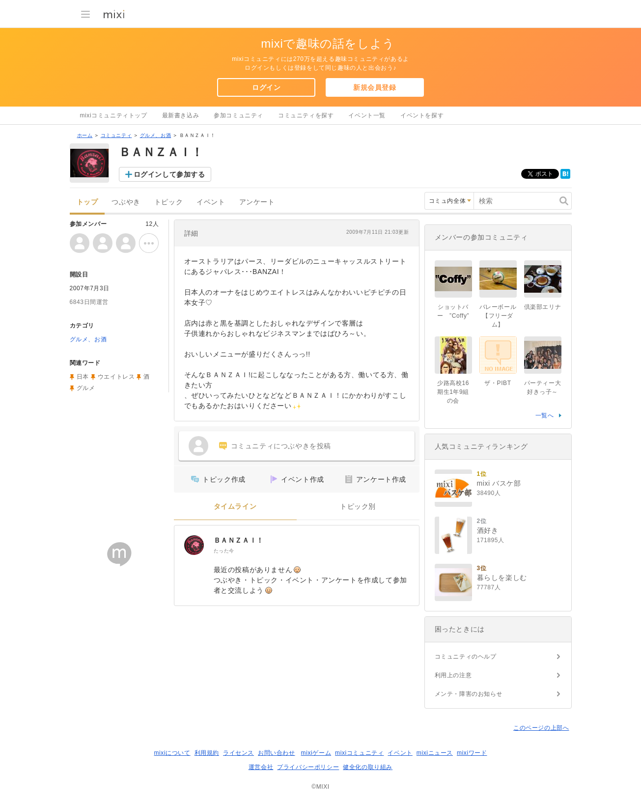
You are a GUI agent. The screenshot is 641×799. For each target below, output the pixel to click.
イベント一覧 (367, 115)
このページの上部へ (541, 727)
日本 (83, 376)
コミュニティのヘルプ (466, 656)
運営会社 (261, 767)
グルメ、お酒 (155, 135)
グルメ (86, 388)
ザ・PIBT (497, 383)
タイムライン (235, 506)
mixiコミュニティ (359, 752)
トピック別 (358, 506)
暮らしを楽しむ (502, 577)
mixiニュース (435, 752)
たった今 (224, 550)
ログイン (266, 87)
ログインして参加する (169, 174)
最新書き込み (180, 115)
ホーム (85, 135)
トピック (168, 202)
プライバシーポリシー (308, 767)
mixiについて (172, 752)
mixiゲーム (316, 752)
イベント (210, 202)
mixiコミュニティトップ (113, 115)
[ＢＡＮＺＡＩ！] (194, 545)
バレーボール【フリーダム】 (498, 315)
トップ (87, 202)
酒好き (488, 530)
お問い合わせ (276, 752)
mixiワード (472, 752)
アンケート (257, 202)
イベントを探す (422, 115)
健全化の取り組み (367, 767)
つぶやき (125, 202)
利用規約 (207, 752)
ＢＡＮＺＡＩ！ (239, 540)
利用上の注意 (453, 675)
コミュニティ (116, 135)
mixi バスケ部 (499, 483)
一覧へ (544, 415)
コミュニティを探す (306, 115)
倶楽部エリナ (542, 306)
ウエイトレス (116, 376)
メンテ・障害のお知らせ (469, 693)
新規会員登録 (374, 87)
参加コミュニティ (238, 115)
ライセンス (238, 752)
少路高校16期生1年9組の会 (453, 392)
